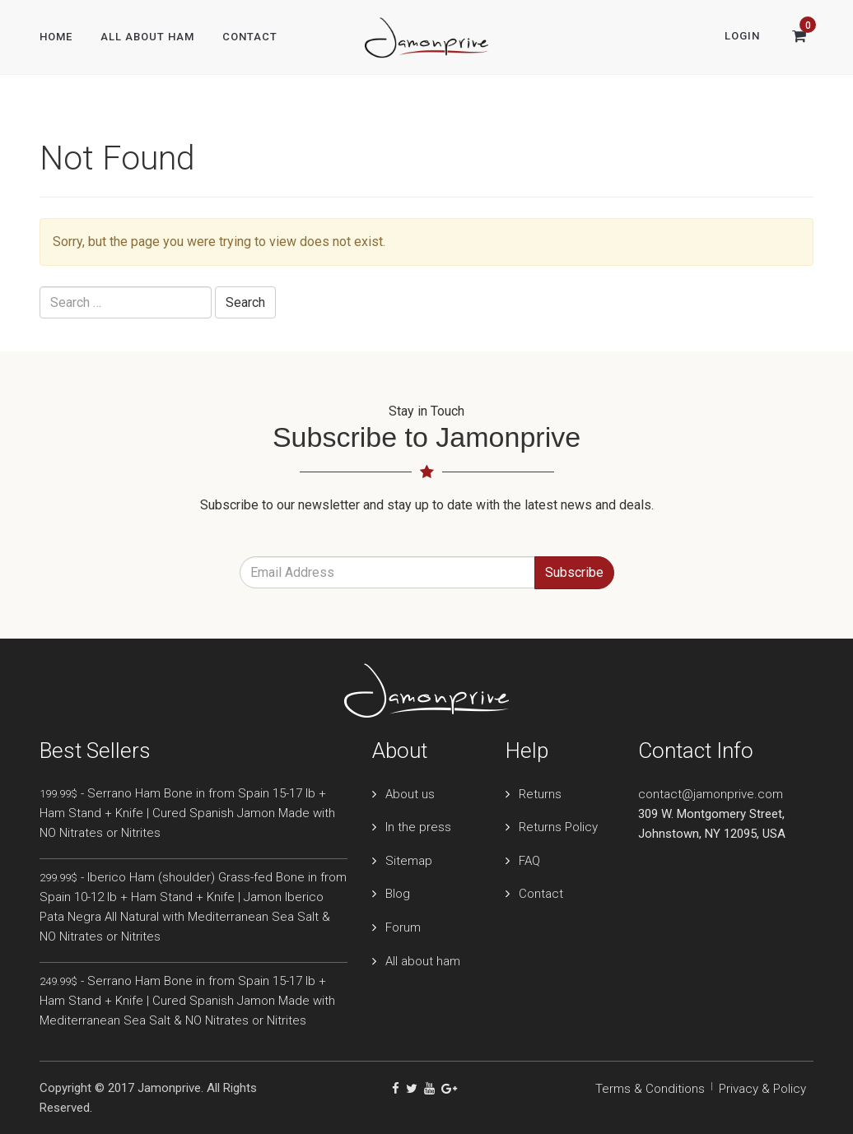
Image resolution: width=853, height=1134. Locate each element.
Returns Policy (558, 827)
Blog (397, 893)
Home (56, 36)
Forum (403, 927)
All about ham (422, 961)
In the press (418, 827)
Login (742, 36)
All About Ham (147, 36)
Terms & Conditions (650, 1088)
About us (410, 794)
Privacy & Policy (762, 1088)
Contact (249, 36)
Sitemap (408, 860)
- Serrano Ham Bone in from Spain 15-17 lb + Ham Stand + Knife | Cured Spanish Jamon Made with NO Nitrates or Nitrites (187, 813)
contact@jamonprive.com (710, 794)
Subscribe (574, 572)
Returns (540, 794)
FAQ (529, 860)
